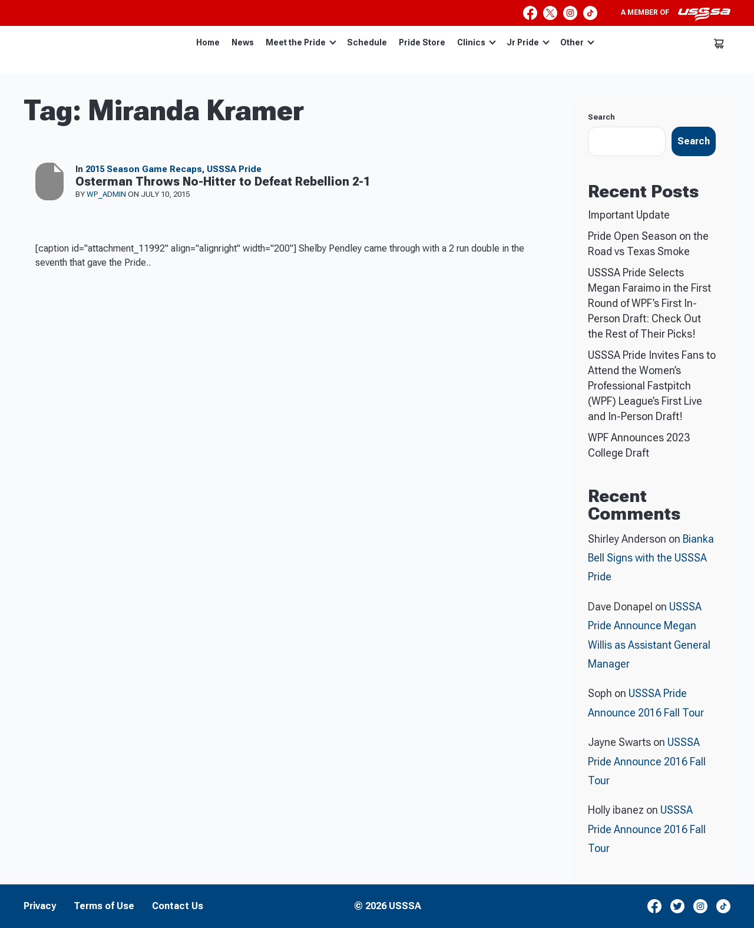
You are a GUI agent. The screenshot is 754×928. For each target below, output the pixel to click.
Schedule (367, 42)
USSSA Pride (234, 169)
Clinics (476, 42)
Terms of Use (104, 906)
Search (601, 117)
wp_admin (107, 194)
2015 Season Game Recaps (143, 169)
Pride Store (422, 42)
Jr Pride (528, 42)
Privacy (40, 906)
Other (577, 42)
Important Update (629, 215)
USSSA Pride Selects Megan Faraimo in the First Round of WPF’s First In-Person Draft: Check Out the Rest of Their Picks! (649, 303)
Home (208, 42)
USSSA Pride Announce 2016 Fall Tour (647, 761)
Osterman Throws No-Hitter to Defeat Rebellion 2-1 (222, 181)
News (243, 42)
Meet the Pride (301, 42)
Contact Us (177, 906)
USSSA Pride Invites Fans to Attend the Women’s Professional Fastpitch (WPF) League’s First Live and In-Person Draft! (652, 385)
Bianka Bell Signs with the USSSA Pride (651, 558)
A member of (675, 14)
